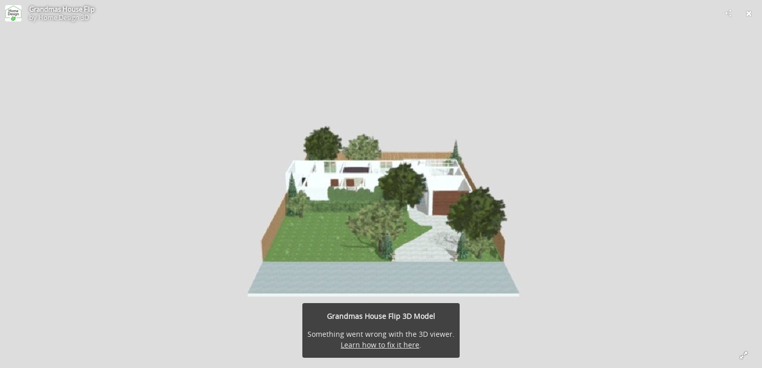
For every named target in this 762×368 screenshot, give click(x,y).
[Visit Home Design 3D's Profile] (13, 13)
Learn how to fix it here (380, 345)
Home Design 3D (63, 17)
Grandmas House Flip (61, 9)
